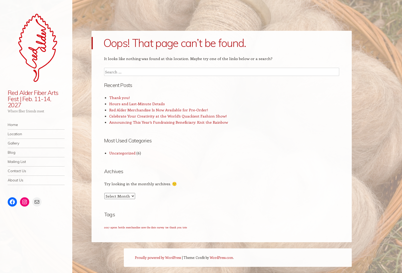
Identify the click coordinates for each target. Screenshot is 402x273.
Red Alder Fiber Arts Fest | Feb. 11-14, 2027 (33, 99)
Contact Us (17, 171)
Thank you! (119, 97)
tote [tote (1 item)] (185, 227)
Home (13, 124)
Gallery (13, 143)
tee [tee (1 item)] (166, 227)
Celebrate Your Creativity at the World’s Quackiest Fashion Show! (168, 116)
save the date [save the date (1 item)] (148, 227)
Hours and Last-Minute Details (137, 103)
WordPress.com (221, 257)
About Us (15, 180)
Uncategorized (122, 152)
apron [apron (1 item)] (113, 227)
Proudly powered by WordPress (158, 257)
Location (15, 134)
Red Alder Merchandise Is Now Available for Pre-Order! (158, 109)
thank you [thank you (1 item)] (175, 227)
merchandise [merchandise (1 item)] (133, 227)
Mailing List (17, 161)
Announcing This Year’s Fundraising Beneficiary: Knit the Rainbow (168, 122)
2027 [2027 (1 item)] (106, 227)
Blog (11, 152)
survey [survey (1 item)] (160, 227)
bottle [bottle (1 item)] (121, 227)
